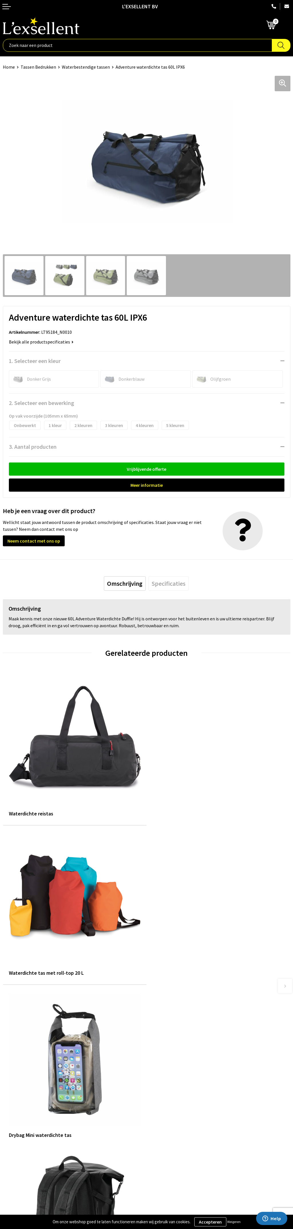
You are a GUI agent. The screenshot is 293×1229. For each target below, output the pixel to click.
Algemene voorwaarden (26, 1114)
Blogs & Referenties (169, 1034)
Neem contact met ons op (33, 541)
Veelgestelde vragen (169, 1052)
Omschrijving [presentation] (124, 583)
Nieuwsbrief (161, 1043)
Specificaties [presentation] (168, 583)
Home (9, 67)
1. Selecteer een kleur (35, 360)
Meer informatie (146, 485)
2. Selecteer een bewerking (41, 402)
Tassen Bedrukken (38, 67)
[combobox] (137, 45)
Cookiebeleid (15, 1131)
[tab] (125, 583)
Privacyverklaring (20, 1122)
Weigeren (234, 1222)
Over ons (158, 1026)
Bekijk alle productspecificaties (41, 342)
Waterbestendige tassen (86, 67)
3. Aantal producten (33, 446)
